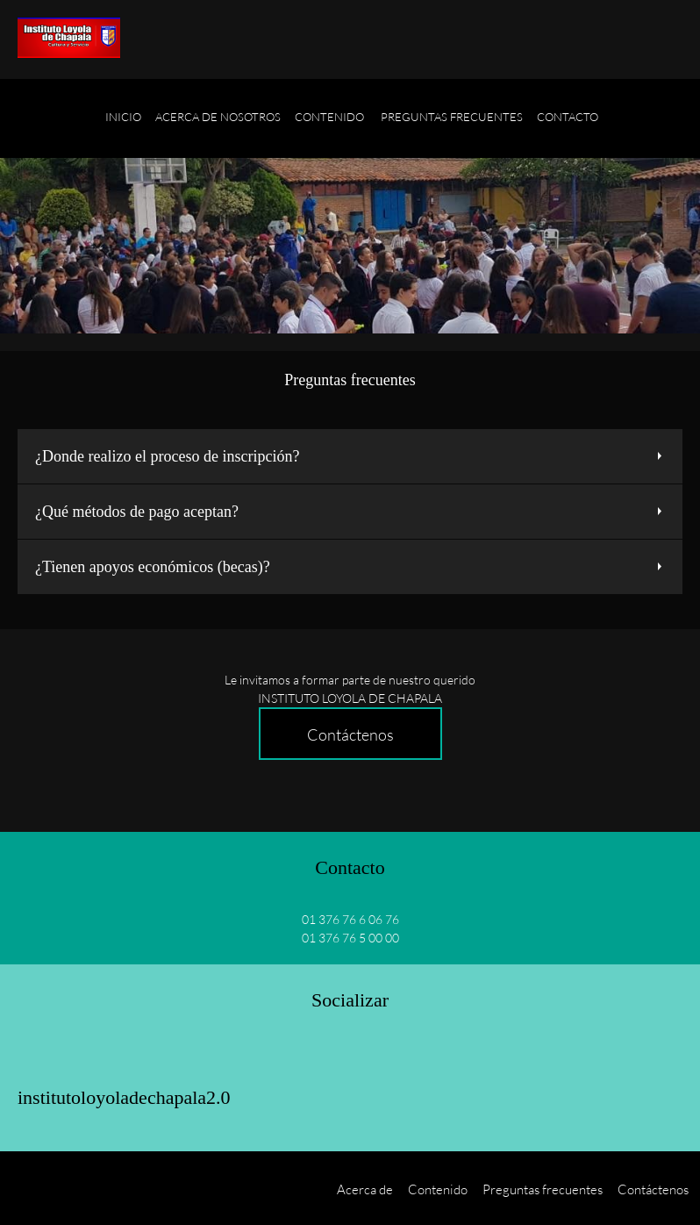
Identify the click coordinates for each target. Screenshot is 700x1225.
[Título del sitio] (69, 39)
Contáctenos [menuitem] (653, 1189)
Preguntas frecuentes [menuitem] (542, 1189)
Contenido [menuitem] (438, 1189)
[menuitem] (123, 127)
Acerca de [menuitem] (365, 1189)
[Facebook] (39, 1054)
